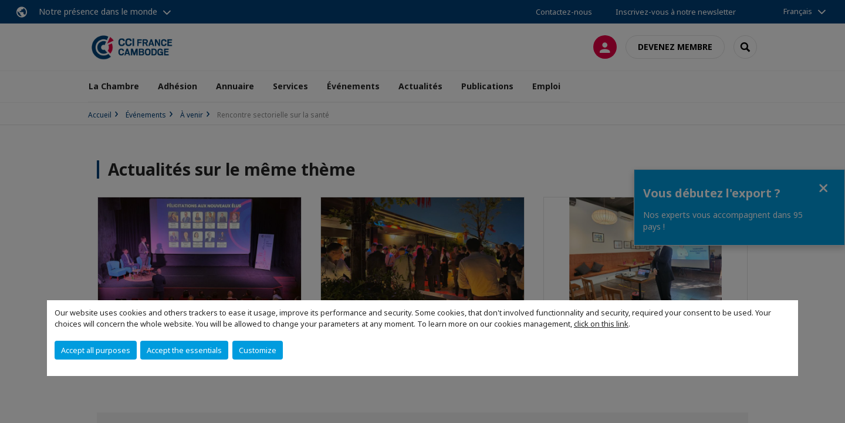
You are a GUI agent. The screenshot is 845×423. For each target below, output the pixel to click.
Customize (257, 350)
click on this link (601, 323)
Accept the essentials (184, 350)
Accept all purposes (95, 350)
